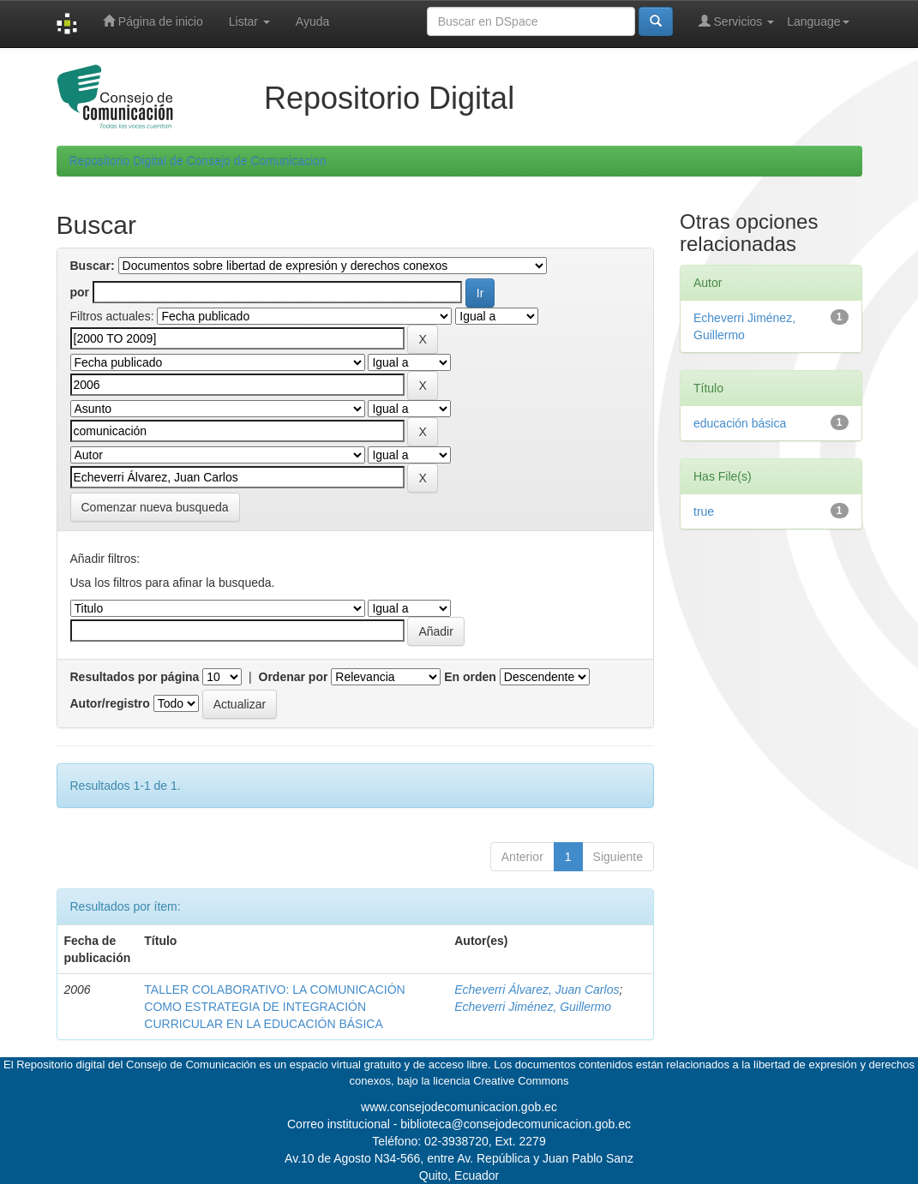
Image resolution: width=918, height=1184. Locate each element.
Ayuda (312, 21)
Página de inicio (153, 21)
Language (818, 21)
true (703, 511)
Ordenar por (293, 677)
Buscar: (92, 265)
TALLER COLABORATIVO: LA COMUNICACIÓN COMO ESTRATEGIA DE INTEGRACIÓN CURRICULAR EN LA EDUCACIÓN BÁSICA (274, 1007)
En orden (470, 677)
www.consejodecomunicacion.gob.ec (459, 1107)
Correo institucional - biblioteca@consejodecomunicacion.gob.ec (459, 1124)
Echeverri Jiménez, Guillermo (532, 1007)
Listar (249, 21)
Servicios (737, 21)
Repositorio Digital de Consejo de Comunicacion (198, 161)
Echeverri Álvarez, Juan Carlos (536, 989)
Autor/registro (110, 703)
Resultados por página (135, 677)
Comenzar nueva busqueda (155, 507)
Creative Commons (520, 1080)
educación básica (739, 423)
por (80, 292)
